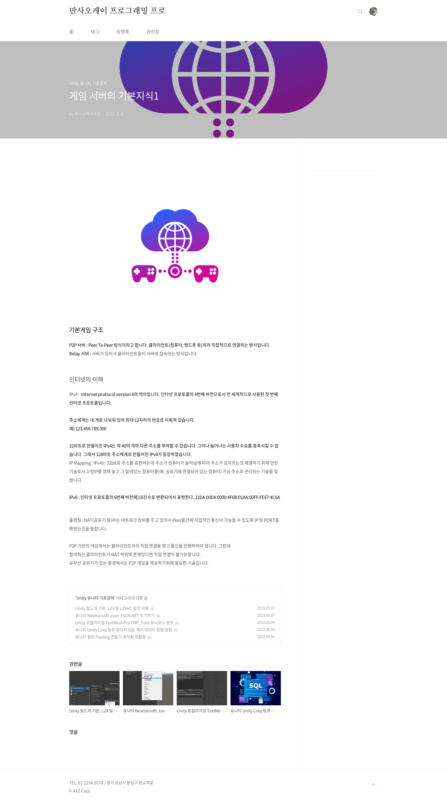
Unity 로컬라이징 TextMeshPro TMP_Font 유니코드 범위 (124, 622)
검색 (360, 11)
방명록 (122, 31)
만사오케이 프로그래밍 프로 (117, 11)
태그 (95, 31)
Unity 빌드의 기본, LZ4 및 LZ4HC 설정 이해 (112, 608)
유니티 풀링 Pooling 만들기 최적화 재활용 (110, 637)
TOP (373, 784)
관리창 (152, 31)
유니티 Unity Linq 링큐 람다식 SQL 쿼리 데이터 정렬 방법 (123, 629)
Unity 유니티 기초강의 (95, 598)
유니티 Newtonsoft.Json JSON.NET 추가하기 (115, 615)
